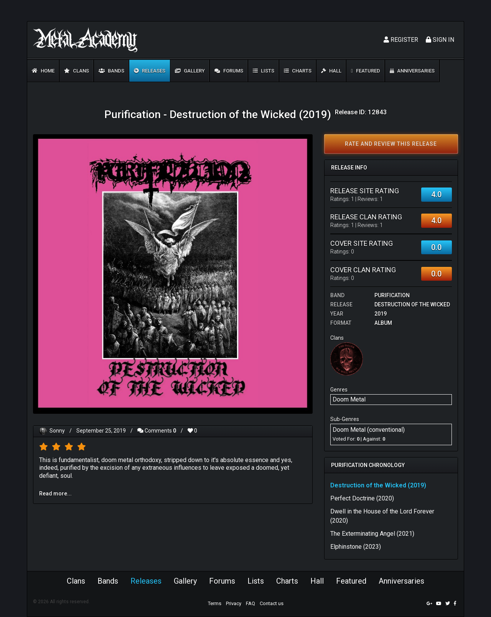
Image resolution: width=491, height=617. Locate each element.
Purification (392, 295)
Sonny (57, 431)
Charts (297, 71)
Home (43, 71)
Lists (263, 71)
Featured (365, 71)
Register (401, 39)
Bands (111, 71)
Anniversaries (412, 71)
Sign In (440, 39)
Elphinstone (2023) (355, 546)
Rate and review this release (391, 144)
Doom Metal (349, 399)
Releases (149, 71)
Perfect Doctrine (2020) (362, 498)
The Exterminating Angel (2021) (372, 533)
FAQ (250, 603)
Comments (156, 431)
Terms (214, 603)
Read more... (55, 493)
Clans (76, 71)
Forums (228, 71)
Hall (331, 71)
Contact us (271, 603)
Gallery (190, 71)
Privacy (233, 603)
